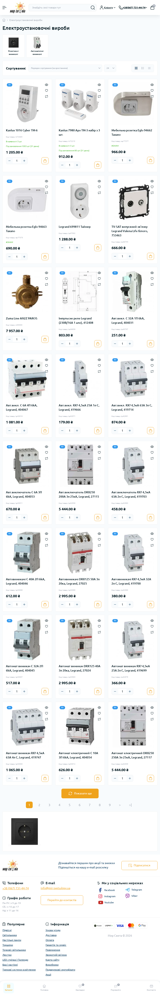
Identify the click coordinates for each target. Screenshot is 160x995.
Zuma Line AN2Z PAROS (21, 318)
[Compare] (46, 96)
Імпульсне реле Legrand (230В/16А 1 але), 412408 (76, 320)
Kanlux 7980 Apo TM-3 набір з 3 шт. (79, 132)
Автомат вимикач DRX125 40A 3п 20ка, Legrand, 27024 (79, 668)
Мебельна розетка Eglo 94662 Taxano (132, 132)
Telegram (133, 890)
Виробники (52, 964)
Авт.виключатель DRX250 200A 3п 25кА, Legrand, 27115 (79, 494)
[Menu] (4, 7)
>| (130, 805)
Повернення (53, 950)
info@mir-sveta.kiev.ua (55, 888)
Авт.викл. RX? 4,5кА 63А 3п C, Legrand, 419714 (132, 407)
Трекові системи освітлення (19, 969)
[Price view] (149, 68)
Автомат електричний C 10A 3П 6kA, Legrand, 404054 (78, 755)
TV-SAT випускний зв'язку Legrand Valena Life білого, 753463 (130, 231)
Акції (48, 974)
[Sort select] (65, 68)
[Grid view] (136, 68)
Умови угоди (53, 930)
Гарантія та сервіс (56, 945)
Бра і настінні (10, 964)
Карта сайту (52, 959)
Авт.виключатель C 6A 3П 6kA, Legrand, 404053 (24, 494)
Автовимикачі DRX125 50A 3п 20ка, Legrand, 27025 (79, 581)
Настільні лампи (11, 940)
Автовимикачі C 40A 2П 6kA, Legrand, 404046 (25, 581)
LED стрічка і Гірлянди (15, 959)
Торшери (7, 945)
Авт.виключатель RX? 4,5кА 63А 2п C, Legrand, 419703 (131, 494)
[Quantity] (17, 160)
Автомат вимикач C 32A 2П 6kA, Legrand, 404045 (24, 668)
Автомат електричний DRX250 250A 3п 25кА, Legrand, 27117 (133, 755)
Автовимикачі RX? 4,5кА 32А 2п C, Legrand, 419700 (131, 581)
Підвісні (7, 930)
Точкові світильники (14, 950)
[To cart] (44, 160)
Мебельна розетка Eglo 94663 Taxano (26, 229)
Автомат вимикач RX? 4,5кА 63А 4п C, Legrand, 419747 (25, 755)
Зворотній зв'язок (56, 954)
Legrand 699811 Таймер (75, 226)
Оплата (50, 940)
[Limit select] (110, 68)
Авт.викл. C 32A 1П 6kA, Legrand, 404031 (128, 320)
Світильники (9, 935)
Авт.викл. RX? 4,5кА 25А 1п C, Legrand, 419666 (79, 407)
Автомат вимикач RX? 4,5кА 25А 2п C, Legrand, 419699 (131, 668)
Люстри (7, 954)
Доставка (51, 935)
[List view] (143, 68)
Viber (131, 896)
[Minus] (9, 160)
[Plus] (24, 160)
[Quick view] (46, 84)
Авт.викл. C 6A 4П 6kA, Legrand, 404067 (21, 407)
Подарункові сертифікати (60, 969)
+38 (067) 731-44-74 (15, 888)
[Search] (93, 8)
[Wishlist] (46, 90)
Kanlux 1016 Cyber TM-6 (22, 130)
